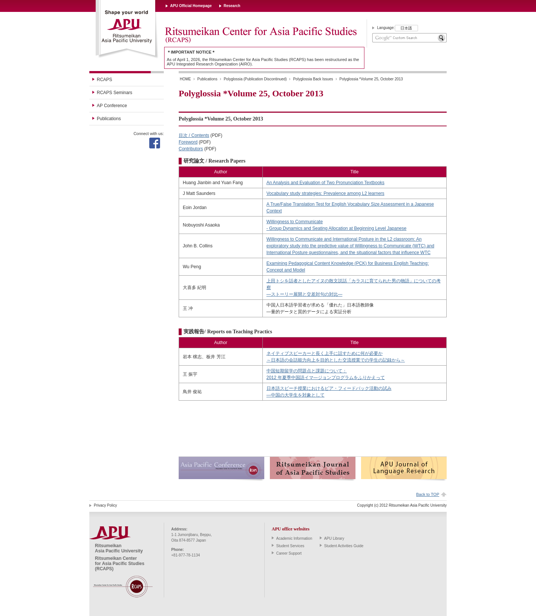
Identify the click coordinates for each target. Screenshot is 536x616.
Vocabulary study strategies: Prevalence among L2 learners (326, 193)
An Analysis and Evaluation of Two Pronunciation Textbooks (326, 182)
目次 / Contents (194, 135)
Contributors (191, 148)
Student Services (290, 546)
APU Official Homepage (191, 6)
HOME (185, 79)
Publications (109, 118)
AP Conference (112, 105)
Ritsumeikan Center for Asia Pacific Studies (260, 35)
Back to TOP (427, 494)
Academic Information (294, 538)
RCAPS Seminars (114, 92)
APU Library (334, 538)
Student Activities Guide (344, 546)
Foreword (188, 142)
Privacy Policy (105, 505)
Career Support (289, 553)
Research (232, 6)
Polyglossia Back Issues (313, 79)
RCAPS (104, 79)
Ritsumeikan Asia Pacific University (127, 29)
